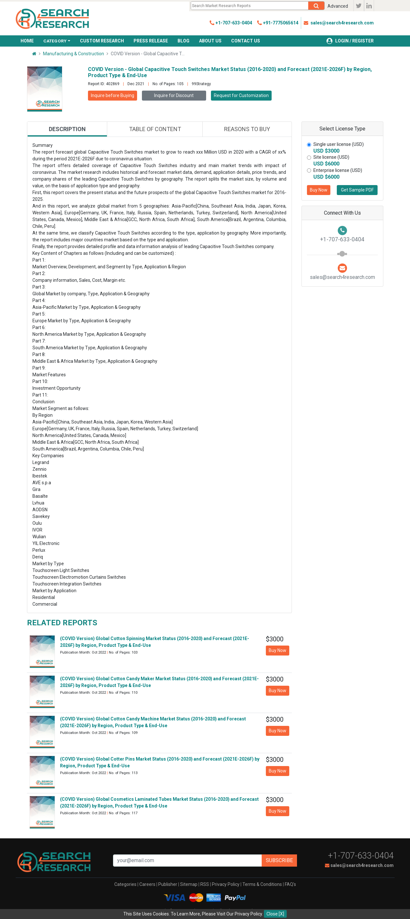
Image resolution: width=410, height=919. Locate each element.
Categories (125, 884)
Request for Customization (241, 95)
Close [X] (275, 913)
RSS (204, 884)
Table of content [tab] (155, 129)
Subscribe (279, 860)
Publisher (167, 884)
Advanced (337, 6)
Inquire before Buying (112, 95)
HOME (27, 40)
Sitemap (188, 884)
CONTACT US (245, 40)
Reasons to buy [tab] (247, 129)
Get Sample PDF (357, 189)
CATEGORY (55, 40)
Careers (147, 884)
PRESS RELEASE (151, 40)
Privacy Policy (226, 884)
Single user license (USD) (338, 144)
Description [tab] (67, 129)
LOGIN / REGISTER (350, 40)
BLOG (183, 40)
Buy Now (318, 189)
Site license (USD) (331, 157)
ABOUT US (210, 40)
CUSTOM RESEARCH (102, 40)
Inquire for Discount (174, 95)
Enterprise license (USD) (337, 170)
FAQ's (290, 884)
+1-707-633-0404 (361, 856)
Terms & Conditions (262, 884)
